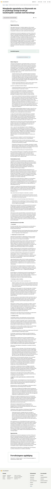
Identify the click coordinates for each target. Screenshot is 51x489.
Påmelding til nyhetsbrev (44, 482)
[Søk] (44, 2)
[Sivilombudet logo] (5, 1)
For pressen (31, 484)
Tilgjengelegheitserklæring (44, 477)
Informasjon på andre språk (44, 480)
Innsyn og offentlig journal (33, 480)
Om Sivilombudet (32, 475)
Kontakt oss (31, 482)
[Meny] (49, 2)
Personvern (42, 475)
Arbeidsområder (32, 477)
